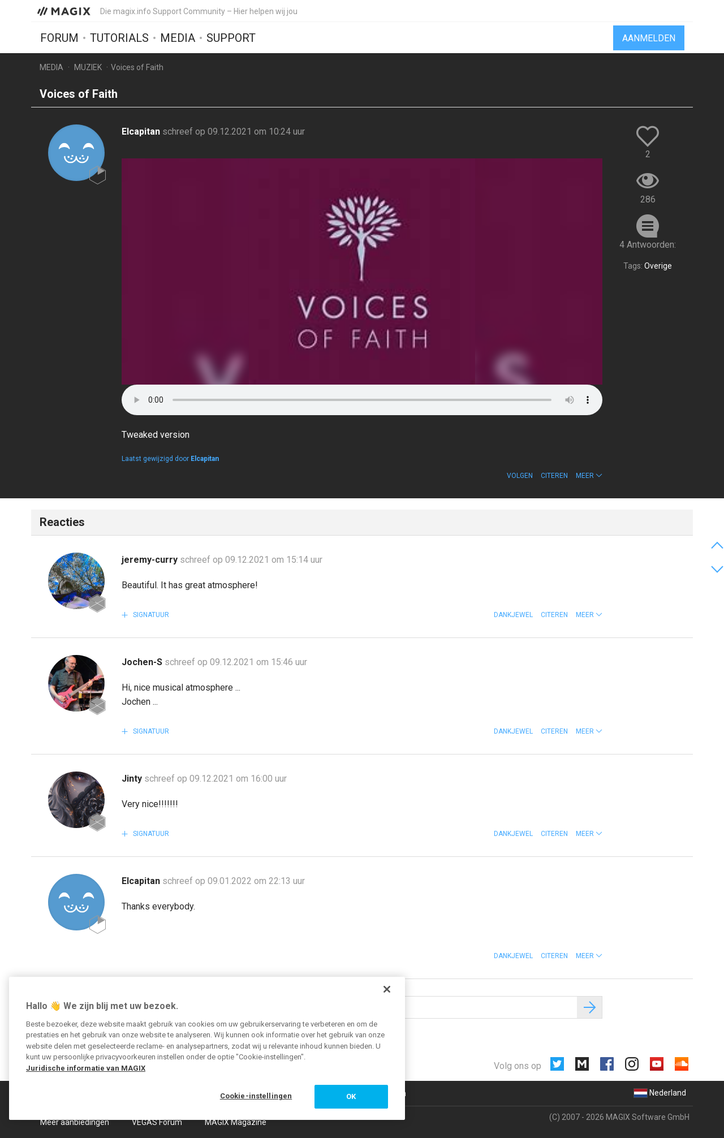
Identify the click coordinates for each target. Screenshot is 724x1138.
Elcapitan (142, 131)
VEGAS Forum (157, 1122)
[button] (589, 476)
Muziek (88, 67)
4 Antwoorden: (647, 244)
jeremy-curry (151, 559)
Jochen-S (143, 662)
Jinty (133, 778)
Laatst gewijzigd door (170, 459)
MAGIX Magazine (235, 1122)
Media (177, 38)
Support (231, 38)
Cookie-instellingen (256, 1096)
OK (351, 1096)
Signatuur (150, 615)
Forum (59, 38)
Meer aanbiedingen (74, 1122)
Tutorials (119, 38)
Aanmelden (648, 38)
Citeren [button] (554, 476)
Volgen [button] (520, 476)
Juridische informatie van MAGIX (85, 1068)
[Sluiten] (386, 989)
